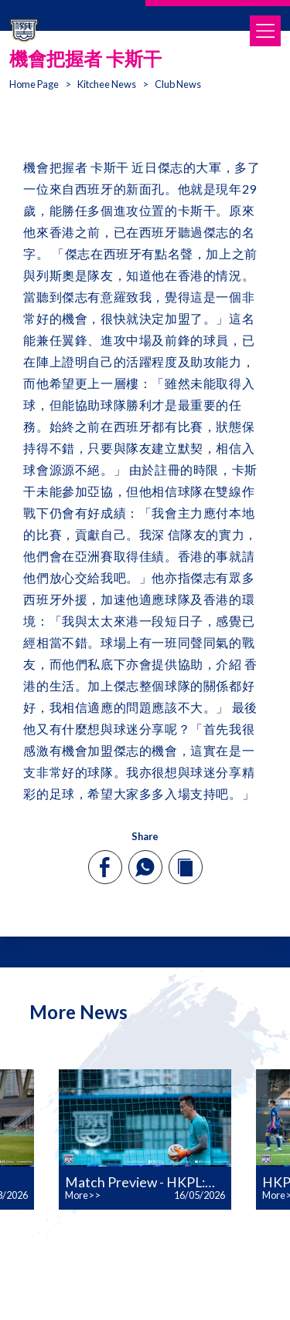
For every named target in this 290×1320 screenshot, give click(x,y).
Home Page (34, 84)
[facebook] (105, 867)
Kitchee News (106, 84)
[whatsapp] (144, 867)
